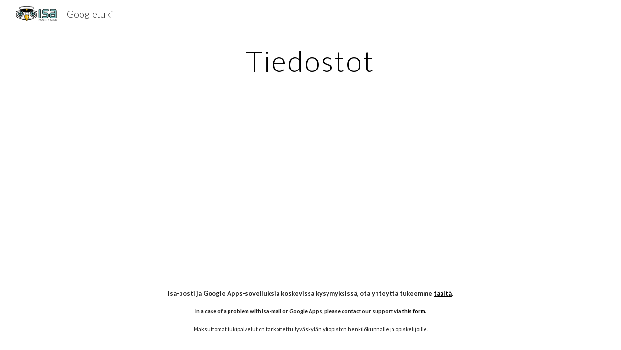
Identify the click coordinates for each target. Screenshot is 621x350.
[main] (310, 61)
